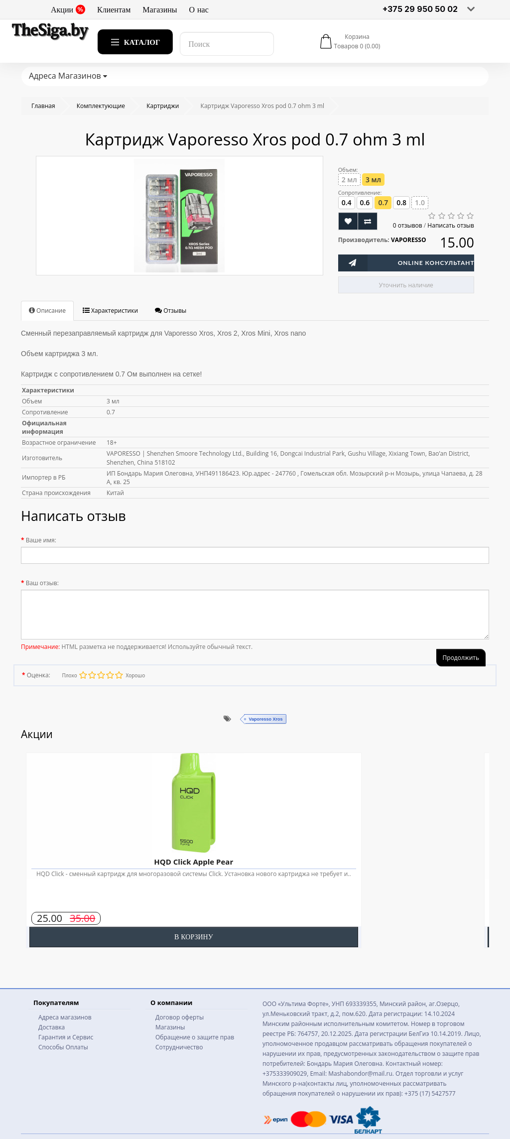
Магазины (159, 9)
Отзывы (170, 310)
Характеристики (110, 310)
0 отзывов (407, 225)
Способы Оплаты (63, 1047)
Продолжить (461, 657)
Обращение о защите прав (194, 1037)
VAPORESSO (408, 240)
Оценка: (38, 675)
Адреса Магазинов (68, 75)
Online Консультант (436, 262)
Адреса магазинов (65, 1017)
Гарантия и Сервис (65, 1037)
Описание (47, 310)
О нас (199, 9)
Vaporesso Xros (265, 719)
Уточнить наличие (406, 285)
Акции (68, 9)
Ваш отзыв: (42, 583)
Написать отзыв (450, 225)
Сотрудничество (179, 1047)
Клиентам (113, 9)
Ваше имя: (41, 540)
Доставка (51, 1027)
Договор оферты (179, 1017)
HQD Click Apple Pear (193, 862)
